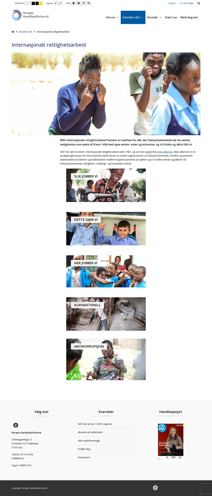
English (172, 3)
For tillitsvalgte (187, 3)
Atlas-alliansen (165, 151)
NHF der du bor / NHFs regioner (95, 424)
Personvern (84, 457)
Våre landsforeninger (89, 440)
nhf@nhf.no (18, 458)
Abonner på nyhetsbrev (90, 432)
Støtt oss (171, 17)
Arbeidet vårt (133, 17)
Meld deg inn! (189, 17)
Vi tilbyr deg (84, 449)
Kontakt (154, 17)
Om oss (112, 17)
